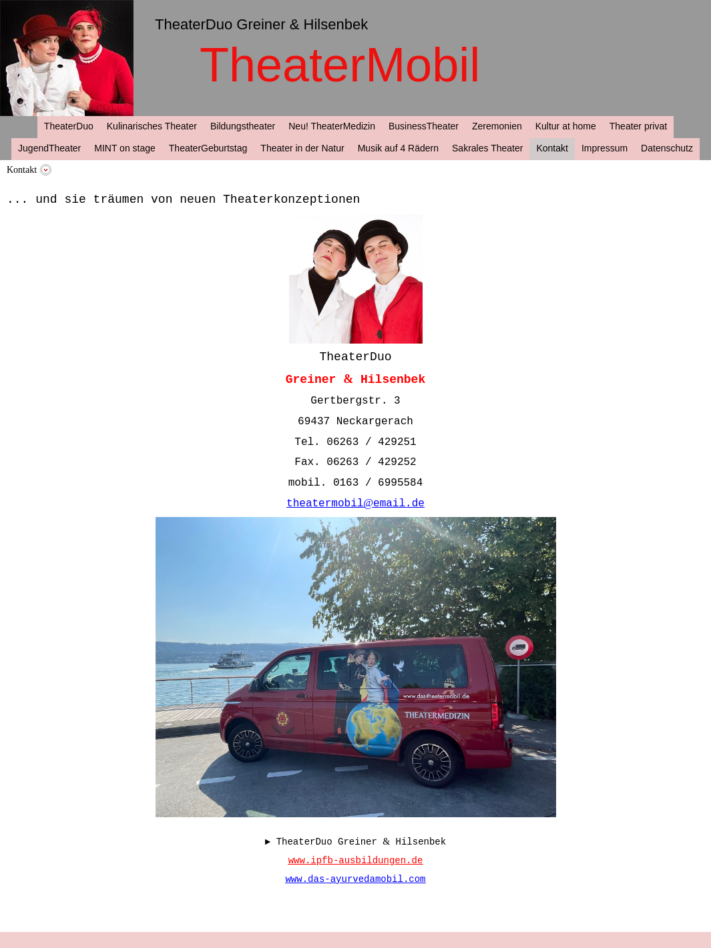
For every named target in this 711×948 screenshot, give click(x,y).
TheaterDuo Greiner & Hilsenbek (261, 24)
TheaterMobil (340, 64)
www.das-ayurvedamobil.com (355, 879)
